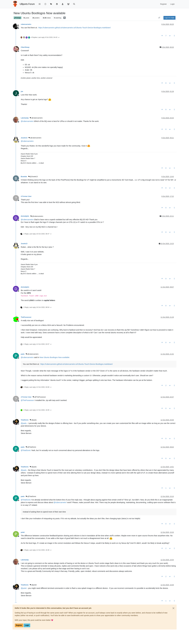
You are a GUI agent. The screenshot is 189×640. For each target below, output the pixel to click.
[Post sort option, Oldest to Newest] (159, 18)
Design (17, 18)
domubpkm (25, 216)
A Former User (26, 196)
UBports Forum (27, 4)
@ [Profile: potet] (24, 588)
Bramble (24, 176)
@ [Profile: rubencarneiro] (27, 121)
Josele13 (24, 138)
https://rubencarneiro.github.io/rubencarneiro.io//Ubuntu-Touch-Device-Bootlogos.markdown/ (74, 28)
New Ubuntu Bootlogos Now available (54, 357)
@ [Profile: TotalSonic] (26, 450)
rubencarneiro (26, 24)
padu (23, 354)
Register (19, 625)
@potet (33, 585)
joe (22, 91)
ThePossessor (26, 317)
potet (23, 532)
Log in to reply (169, 18)
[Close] (173, 608)
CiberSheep (25, 47)
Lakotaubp (25, 118)
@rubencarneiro (36, 118)
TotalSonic (25, 420)
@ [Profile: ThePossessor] (27, 400)
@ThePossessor (39, 397)
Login (27, 625)
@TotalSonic (31, 447)
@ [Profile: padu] (24, 423)
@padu (33, 420)
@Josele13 (33, 176)
